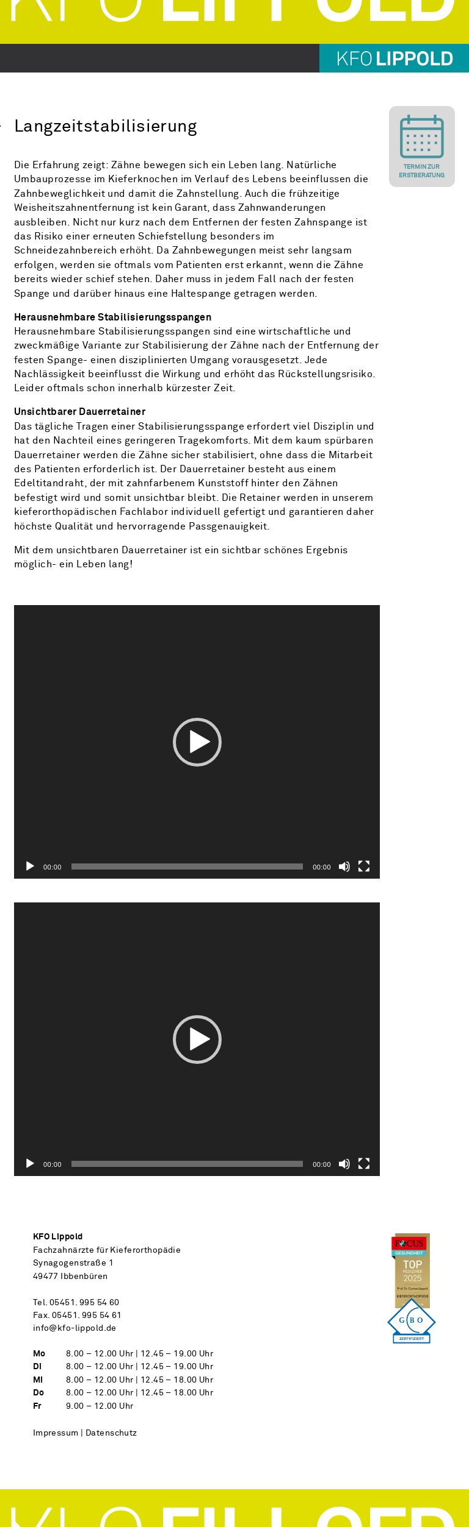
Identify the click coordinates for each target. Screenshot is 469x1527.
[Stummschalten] (344, 866)
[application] (197, 742)
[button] (197, 742)
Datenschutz (111, 1433)
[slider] (187, 866)
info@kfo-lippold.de (75, 1328)
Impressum (56, 1433)
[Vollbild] (364, 866)
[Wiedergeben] (30, 866)
